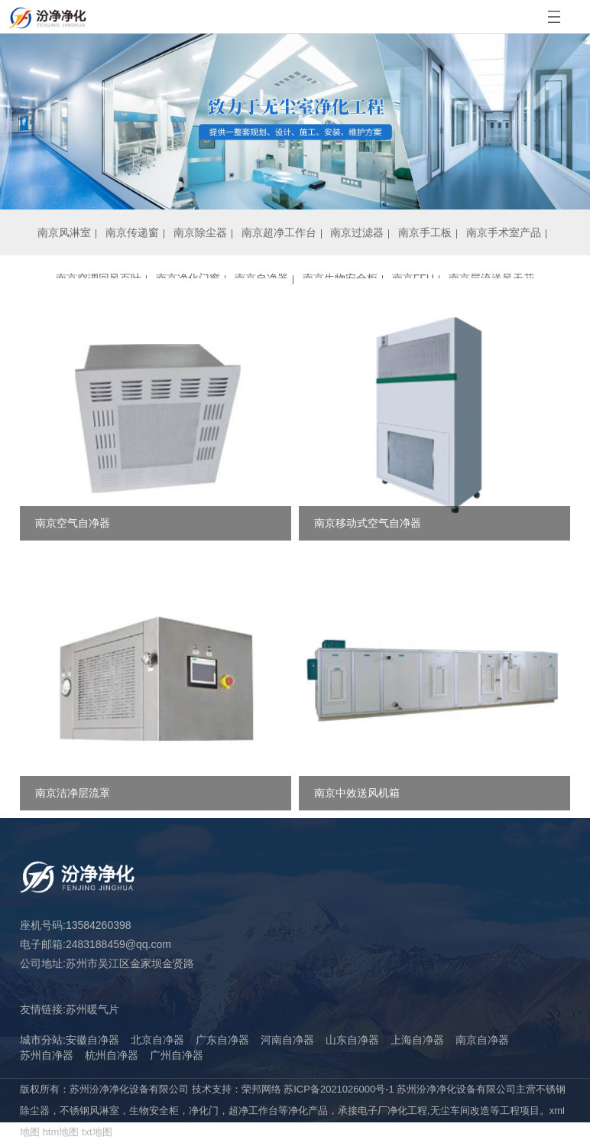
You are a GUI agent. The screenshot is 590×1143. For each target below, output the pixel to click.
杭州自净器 (111, 1055)
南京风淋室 (64, 232)
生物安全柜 (154, 1110)
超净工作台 (253, 1110)
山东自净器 (352, 1040)
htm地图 (61, 1132)
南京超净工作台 (279, 232)
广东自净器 (222, 1040)
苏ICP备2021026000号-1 (339, 1089)
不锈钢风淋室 (89, 1110)
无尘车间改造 (460, 1110)
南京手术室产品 (503, 232)
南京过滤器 (357, 232)
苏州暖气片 (92, 1009)
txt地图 (97, 1132)
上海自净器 (417, 1040)
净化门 (204, 1110)
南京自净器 (482, 1040)
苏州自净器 (46, 1055)
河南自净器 (287, 1040)
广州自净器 (176, 1055)
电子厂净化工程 (392, 1110)
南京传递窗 (132, 232)
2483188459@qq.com (118, 944)
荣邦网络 (261, 1089)
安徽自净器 (92, 1040)
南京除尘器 (200, 232)
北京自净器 (157, 1040)
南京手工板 (425, 232)
